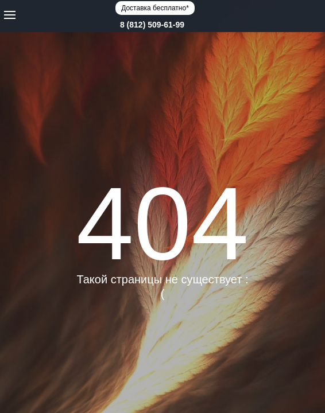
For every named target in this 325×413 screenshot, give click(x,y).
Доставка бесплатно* (155, 8)
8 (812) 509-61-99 (152, 24)
